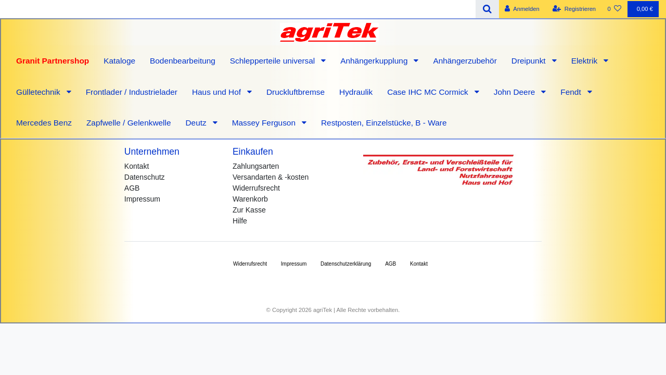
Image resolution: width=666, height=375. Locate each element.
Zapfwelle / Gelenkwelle (128, 122)
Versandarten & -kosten (271, 177)
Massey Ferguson (265, 122)
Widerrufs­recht (250, 264)
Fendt (571, 92)
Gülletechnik (39, 92)
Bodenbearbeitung (182, 60)
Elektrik (585, 60)
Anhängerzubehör (464, 60)
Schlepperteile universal (273, 60)
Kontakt (136, 166)
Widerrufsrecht (256, 188)
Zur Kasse (249, 210)
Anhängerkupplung (375, 60)
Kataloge (119, 60)
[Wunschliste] (614, 9)
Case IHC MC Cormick (428, 92)
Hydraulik (356, 92)
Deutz (196, 122)
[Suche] (487, 9)
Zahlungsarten (256, 166)
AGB (132, 188)
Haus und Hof (217, 92)
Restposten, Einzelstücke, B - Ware (384, 122)
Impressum (142, 199)
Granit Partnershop (52, 60)
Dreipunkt (529, 60)
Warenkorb (250, 199)
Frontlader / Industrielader (131, 92)
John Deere (515, 92)
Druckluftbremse (295, 92)
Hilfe (240, 221)
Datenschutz (144, 177)
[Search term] (238, 9)
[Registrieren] (574, 9)
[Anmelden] (522, 9)
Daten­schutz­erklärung (346, 264)
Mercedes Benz (44, 122)
